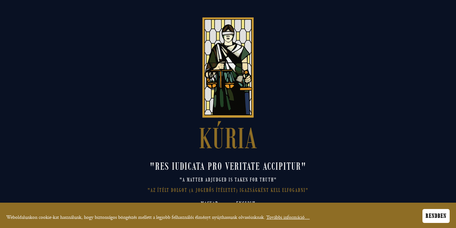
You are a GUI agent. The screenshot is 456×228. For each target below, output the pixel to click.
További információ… (288, 218)
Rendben (436, 217)
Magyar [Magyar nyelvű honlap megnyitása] (209, 203)
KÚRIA (228, 136)
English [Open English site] (246, 203)
